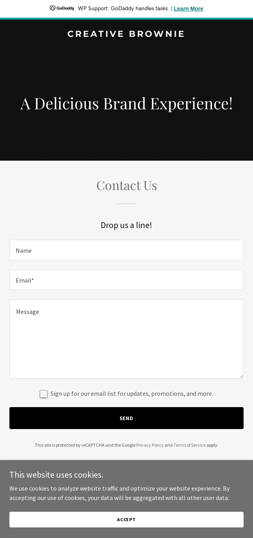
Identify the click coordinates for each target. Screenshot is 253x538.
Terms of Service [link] (189, 445)
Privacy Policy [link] (150, 445)
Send (126, 418)
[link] (126, 34)
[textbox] (126, 250)
